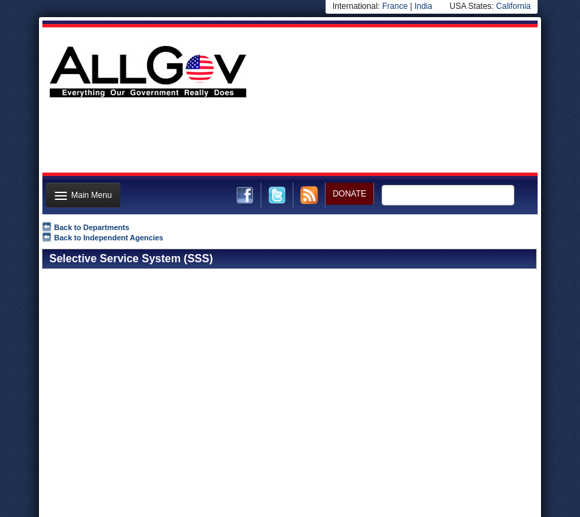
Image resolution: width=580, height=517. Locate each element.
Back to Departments (91, 227)
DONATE (349, 194)
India (423, 6)
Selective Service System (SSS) (131, 258)
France (395, 6)
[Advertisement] (289, 139)
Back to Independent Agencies (108, 238)
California (513, 6)
